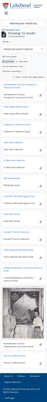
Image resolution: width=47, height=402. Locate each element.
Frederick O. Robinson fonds (17, 124)
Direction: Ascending (12, 71)
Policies (21, 376)
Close (17, 29)
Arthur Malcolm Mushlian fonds (18, 250)
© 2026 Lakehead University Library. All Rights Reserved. (21, 390)
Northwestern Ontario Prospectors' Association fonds (20, 86)
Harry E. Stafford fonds (14, 355)
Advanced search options (18, 49)
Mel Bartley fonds (12, 178)
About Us (8, 376)
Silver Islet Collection (13, 142)
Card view (8, 61)
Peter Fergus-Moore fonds (16, 106)
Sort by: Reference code (13, 66)
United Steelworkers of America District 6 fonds (23, 269)
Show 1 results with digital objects (28, 77)
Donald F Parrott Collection (16, 232)
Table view (21, 61)
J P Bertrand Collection (14, 160)
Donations (35, 376)
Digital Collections (12, 382)
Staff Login (10, 398)
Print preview (10, 56)
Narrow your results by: (23, 23)
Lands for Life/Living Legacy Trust (19, 196)
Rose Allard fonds (12, 214)
